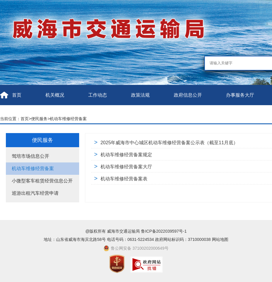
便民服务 (39, 118)
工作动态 (97, 95)
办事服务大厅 (240, 95)
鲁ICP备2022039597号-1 (164, 231)
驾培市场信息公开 (30, 156)
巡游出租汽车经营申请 (35, 193)
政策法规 (140, 95)
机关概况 (54, 95)
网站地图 (220, 239)
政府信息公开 (188, 95)
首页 (16, 95)
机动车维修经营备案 (68, 118)
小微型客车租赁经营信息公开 (42, 180)
